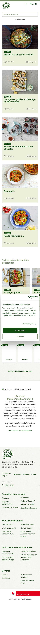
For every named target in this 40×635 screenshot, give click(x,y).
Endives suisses (26, 528)
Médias (4, 575)
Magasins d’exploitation (7, 503)
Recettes (5, 498)
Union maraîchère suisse (27, 582)
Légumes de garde (9, 528)
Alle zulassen (20, 330)
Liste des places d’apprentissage (8, 558)
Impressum (6, 578)
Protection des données (26, 576)
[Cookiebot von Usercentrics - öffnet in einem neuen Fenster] (29, 297)
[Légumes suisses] (6, 6)
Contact (6, 571)
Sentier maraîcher (27, 504)
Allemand (17, 474)
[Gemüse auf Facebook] (2, 485)
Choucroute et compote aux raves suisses (28, 533)
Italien (33, 474)
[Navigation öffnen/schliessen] (33, 4)
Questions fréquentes (29, 508)
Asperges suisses (27, 524)
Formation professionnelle (8, 552)
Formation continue (28, 551)
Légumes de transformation (7, 532)
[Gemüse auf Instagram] (7, 485)
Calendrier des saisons (13, 494)
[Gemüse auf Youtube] (12, 485)
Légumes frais (7, 524)
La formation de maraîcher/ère (20, 430)
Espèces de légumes (12, 520)
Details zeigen (27, 324)
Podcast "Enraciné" (28, 501)
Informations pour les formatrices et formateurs (29, 557)
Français (26, 474)
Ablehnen (20, 336)
